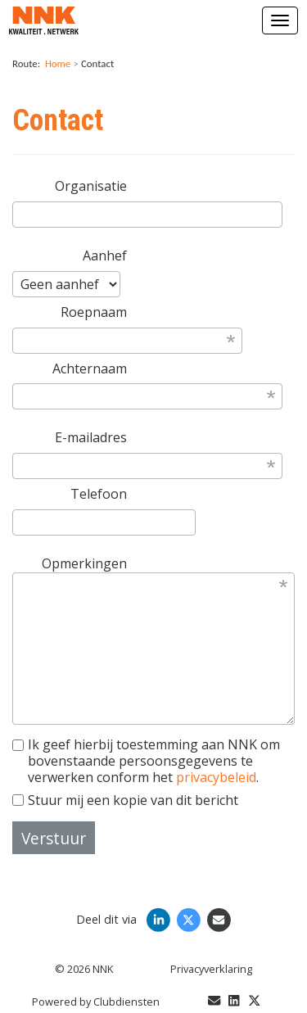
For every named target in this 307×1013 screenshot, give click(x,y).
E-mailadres (91, 437)
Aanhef (105, 255)
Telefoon (98, 494)
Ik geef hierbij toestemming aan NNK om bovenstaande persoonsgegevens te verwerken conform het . (146, 760)
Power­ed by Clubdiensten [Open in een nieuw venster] (96, 1001)
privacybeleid (216, 777)
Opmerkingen (84, 563)
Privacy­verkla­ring (211, 968)
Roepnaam (94, 312)
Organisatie (91, 186)
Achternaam (89, 369)
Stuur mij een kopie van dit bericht (125, 800)
